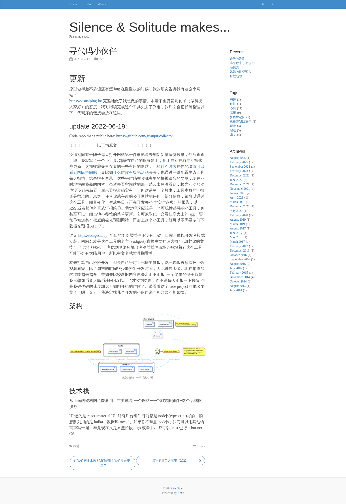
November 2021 (240, 188)
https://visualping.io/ (85, 101)
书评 (233, 99)
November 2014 (240, 277)
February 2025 (239, 162)
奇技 (233, 104)
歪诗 (233, 126)
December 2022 (239, 175)
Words (102, 4)
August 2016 (238, 263)
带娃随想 (236, 76)
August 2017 (238, 228)
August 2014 (238, 286)
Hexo (180, 493)
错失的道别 (237, 58)
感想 (233, 112)
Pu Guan (178, 488)
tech (102, 59)
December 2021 (239, 184)
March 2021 (237, 202)
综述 (76, 446)
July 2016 (236, 268)
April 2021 (236, 197)
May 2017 (236, 237)
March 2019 (237, 224)
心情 (233, 108)
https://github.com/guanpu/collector (144, 136)
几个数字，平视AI (242, 63)
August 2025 (238, 157)
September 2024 (240, 166)
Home (73, 4)
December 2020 (239, 206)
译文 (233, 134)
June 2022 (236, 180)
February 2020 (239, 215)
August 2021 (238, 193)
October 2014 (238, 281)
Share (199, 446)
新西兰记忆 (237, 117)
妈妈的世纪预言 (240, 72)
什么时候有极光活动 (131, 172)
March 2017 (237, 241)
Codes (87, 4)
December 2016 (239, 250)
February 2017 (239, 246)
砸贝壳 (234, 67)
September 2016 (240, 259)
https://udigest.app (93, 235)
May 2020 (236, 210)
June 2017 (236, 233)
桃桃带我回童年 (240, 121)
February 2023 (239, 171)
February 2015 (239, 272)
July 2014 (236, 290)
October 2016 (238, 255)
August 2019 (238, 219)
